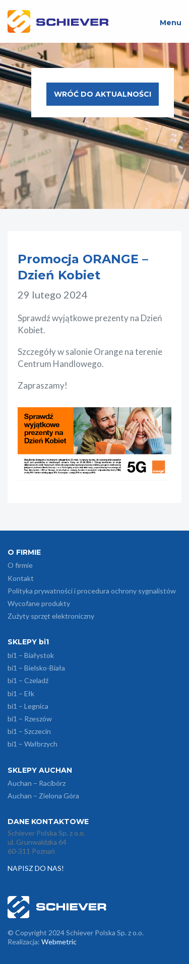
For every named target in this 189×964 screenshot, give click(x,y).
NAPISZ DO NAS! (37, 868)
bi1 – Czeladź (28, 680)
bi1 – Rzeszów (30, 718)
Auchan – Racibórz (37, 783)
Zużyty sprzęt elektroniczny (51, 616)
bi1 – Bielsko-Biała (36, 667)
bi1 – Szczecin (29, 731)
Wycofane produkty (39, 603)
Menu (170, 22)
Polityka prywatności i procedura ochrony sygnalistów (92, 590)
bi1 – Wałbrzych (32, 743)
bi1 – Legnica (28, 706)
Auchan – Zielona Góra (43, 795)
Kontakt (21, 578)
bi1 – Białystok (31, 655)
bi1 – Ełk (21, 693)
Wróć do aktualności (102, 94)
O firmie (20, 565)
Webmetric (59, 941)
